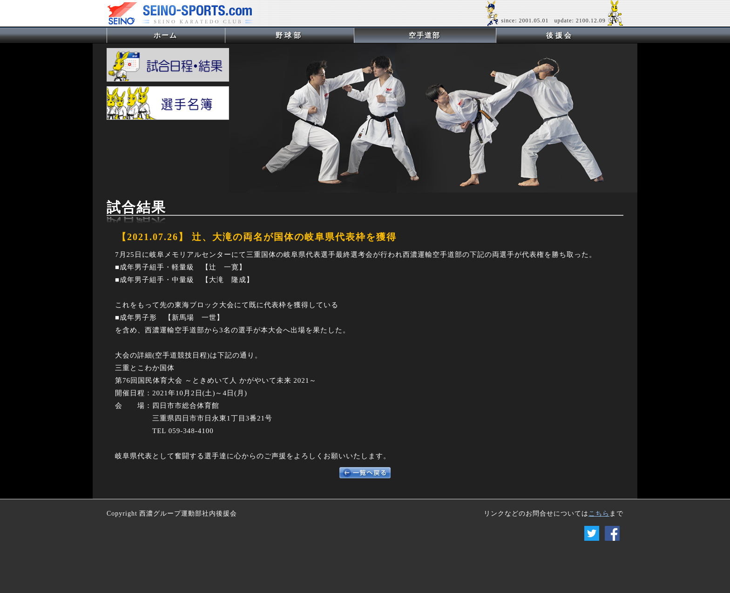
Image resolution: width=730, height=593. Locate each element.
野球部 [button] (289, 35)
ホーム (181, 35)
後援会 (560, 35)
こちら (598, 513)
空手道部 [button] (424, 35)
